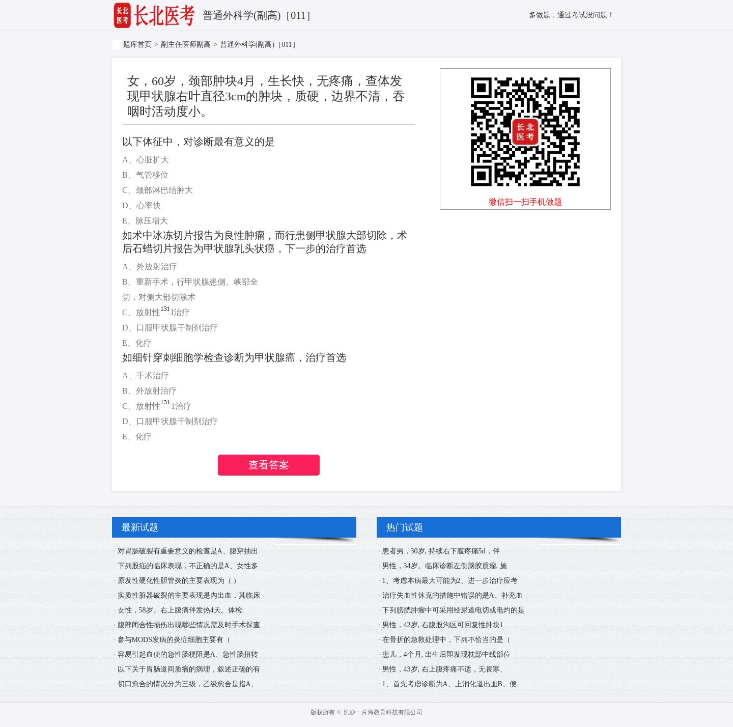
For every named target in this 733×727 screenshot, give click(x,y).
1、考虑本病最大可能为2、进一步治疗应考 (450, 580)
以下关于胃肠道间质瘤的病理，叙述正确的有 (189, 669)
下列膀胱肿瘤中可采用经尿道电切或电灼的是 (453, 610)
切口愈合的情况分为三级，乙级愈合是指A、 (188, 684)
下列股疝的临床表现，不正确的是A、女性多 (188, 566)
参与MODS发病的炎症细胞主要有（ (174, 640)
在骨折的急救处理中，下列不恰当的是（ (446, 640)
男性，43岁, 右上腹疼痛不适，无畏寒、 (444, 669)
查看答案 (268, 464)
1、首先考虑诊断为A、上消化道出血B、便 (449, 684)
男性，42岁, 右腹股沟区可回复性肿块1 (442, 625)
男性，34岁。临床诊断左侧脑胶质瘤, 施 (444, 566)
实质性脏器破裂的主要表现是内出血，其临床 (189, 595)
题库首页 (137, 44)
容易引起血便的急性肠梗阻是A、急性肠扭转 (188, 654)
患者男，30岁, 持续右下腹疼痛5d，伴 (441, 551)
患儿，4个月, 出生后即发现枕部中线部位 (446, 654)
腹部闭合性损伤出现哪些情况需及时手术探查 (189, 625)
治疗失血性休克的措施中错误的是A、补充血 (452, 595)
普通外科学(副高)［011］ (259, 44)
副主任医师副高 (186, 44)
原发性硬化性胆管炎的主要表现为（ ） (179, 580)
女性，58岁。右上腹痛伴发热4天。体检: (181, 610)
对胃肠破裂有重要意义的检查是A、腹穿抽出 (188, 551)
